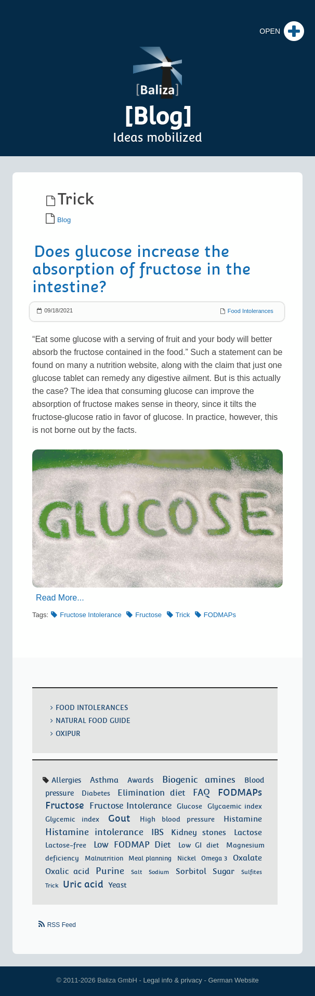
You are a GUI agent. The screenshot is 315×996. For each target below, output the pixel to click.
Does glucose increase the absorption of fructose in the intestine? (141, 269)
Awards (140, 780)
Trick (183, 615)
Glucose (189, 806)
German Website (233, 980)
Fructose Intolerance (91, 615)
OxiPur (68, 734)
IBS (157, 832)
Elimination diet (151, 793)
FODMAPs (220, 615)
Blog (64, 220)
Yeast (117, 885)
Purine (110, 871)
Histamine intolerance (94, 832)
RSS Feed (61, 925)
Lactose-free (65, 845)
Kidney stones (198, 832)
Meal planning (150, 858)
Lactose (248, 832)
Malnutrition (104, 858)
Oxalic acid (67, 871)
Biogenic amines (198, 779)
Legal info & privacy (172, 980)
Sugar (223, 871)
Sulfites (251, 872)
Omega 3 (214, 858)
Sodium (159, 872)
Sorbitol (191, 871)
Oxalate (247, 858)
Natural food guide (93, 721)
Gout (119, 818)
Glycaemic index (234, 806)
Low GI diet (198, 845)
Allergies (66, 780)
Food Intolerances (250, 311)
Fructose (148, 615)
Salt (136, 872)
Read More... (60, 597)
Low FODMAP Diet (132, 845)
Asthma (104, 780)
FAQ (201, 792)
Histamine (243, 819)
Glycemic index (72, 819)
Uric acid (83, 884)
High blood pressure (177, 819)
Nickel (186, 858)
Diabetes (96, 793)
